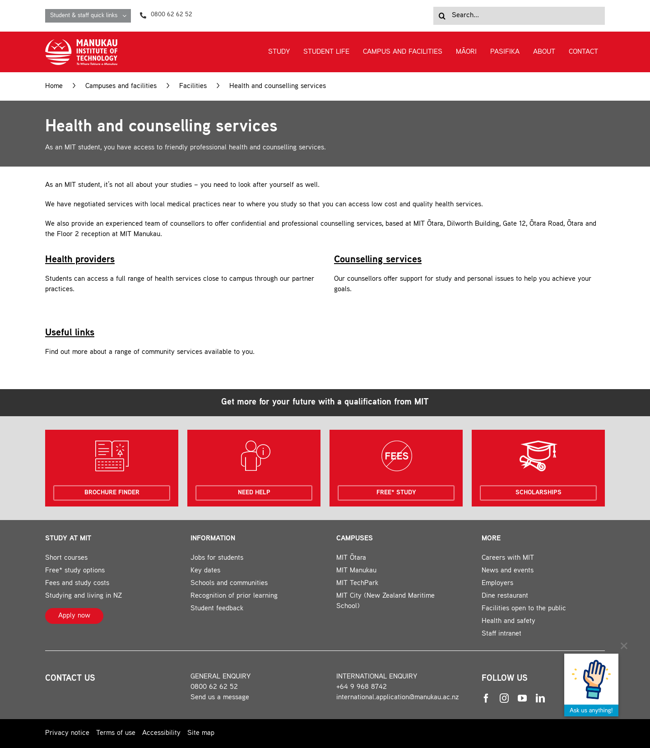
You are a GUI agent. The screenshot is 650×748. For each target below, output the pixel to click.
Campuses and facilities (121, 86)
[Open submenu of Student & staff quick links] (126, 16)
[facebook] (486, 698)
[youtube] (522, 698)
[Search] (442, 16)
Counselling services (378, 260)
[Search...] (519, 16)
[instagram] (504, 698)
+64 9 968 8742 (361, 687)
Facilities (193, 86)
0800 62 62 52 (214, 687)
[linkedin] (540, 698)
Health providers (80, 260)
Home (54, 86)
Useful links (69, 333)
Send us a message (219, 697)
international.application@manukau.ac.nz (397, 697)
